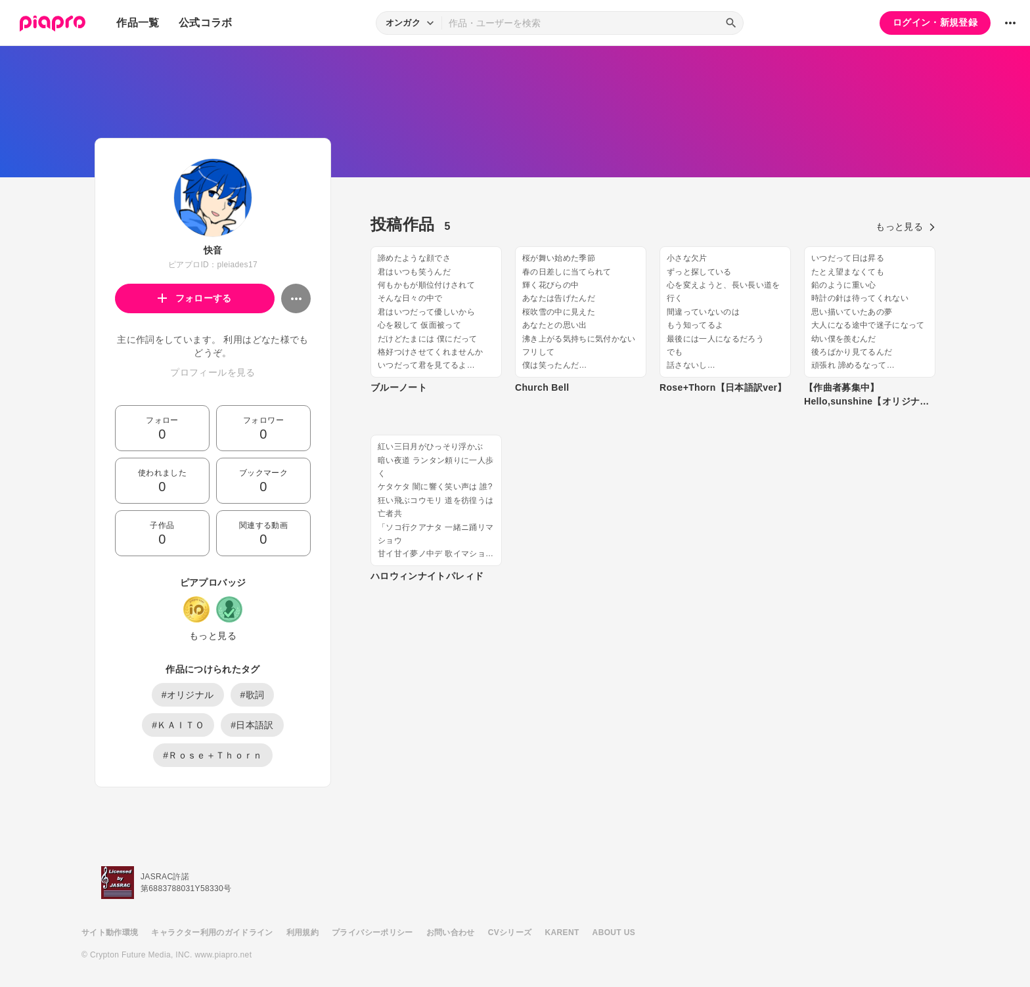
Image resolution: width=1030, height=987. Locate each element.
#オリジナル (188, 695)
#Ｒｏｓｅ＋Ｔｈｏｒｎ (213, 755)
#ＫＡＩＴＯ (178, 725)
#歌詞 (252, 695)
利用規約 (302, 932)
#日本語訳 (252, 725)
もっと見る (212, 635)
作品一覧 (137, 22)
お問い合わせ (450, 932)
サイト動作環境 (109, 932)
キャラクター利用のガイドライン (212, 932)
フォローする (195, 298)
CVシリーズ (510, 932)
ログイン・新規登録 (935, 22)
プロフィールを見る (212, 372)
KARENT (562, 932)
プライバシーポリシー (372, 932)
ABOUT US (614, 932)
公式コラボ (206, 22)
